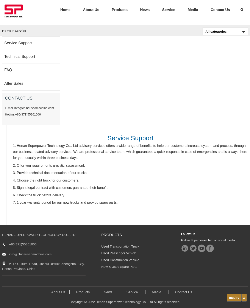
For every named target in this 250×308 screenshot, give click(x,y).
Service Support (18, 43)
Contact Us (220, 10)
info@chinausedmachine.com (30, 254)
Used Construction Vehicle (120, 260)
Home (65, 10)
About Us (91, 10)
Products (120, 10)
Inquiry (234, 297)
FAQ (8, 70)
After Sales (13, 83)
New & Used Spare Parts (119, 266)
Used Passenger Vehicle (118, 253)
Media (193, 10)
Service (168, 10)
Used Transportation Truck (120, 246)
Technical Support (19, 56)
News (145, 10)
